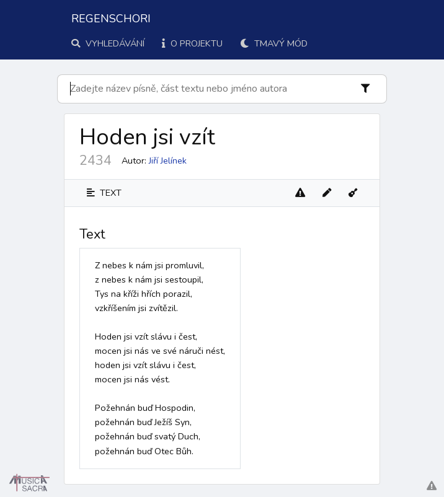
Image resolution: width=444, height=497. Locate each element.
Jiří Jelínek (168, 160)
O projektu (192, 43)
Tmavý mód (274, 43)
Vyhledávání (107, 43)
